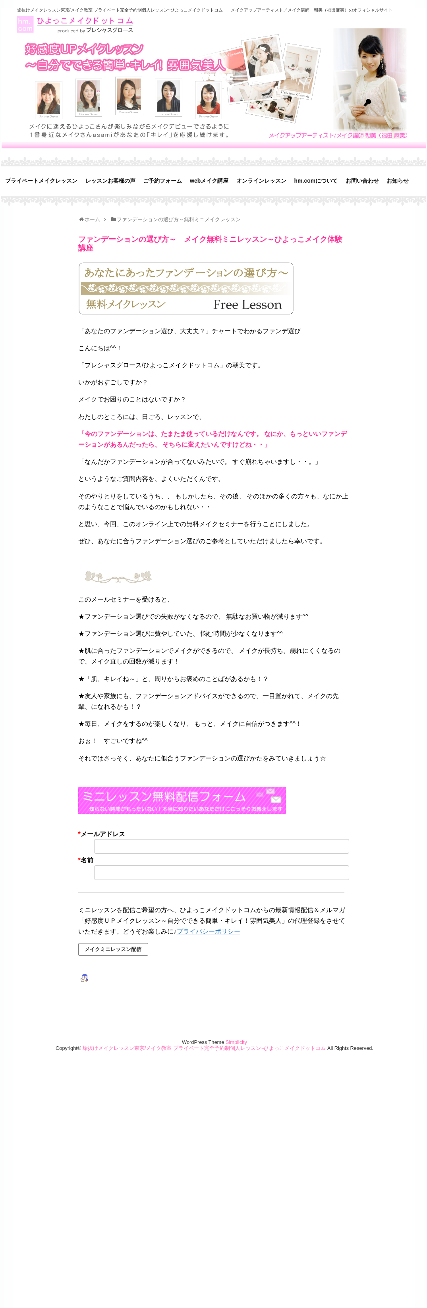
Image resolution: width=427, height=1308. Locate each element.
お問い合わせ (362, 180)
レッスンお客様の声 (110, 180)
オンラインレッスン (261, 180)
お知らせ (397, 180)
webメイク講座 (209, 180)
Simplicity (236, 1042)
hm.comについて (316, 180)
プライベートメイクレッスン (41, 180)
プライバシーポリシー (208, 931)
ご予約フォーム (162, 180)
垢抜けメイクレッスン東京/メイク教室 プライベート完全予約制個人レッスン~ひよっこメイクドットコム (120, 10)
